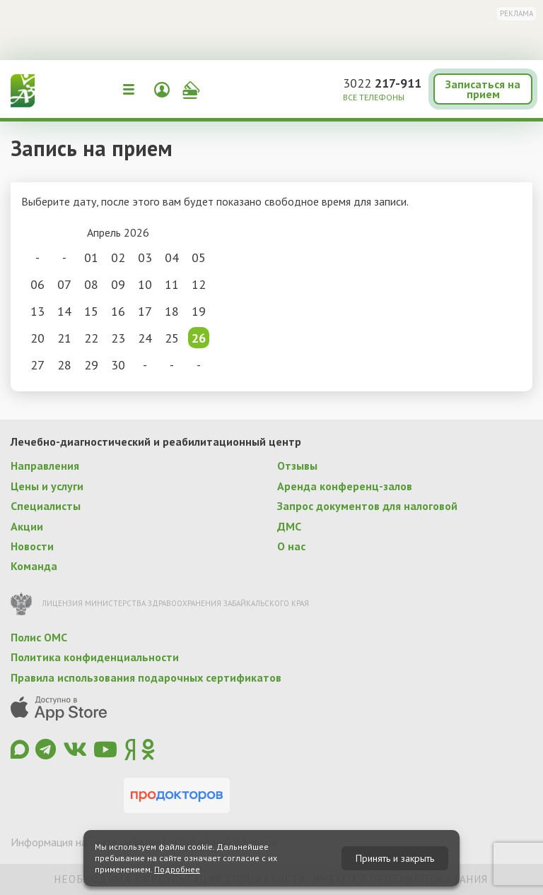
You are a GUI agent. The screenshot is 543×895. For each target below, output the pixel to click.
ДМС (289, 526)
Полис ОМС (39, 637)
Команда (34, 566)
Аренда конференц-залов (344, 486)
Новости (32, 546)
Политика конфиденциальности (95, 657)
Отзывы (297, 465)
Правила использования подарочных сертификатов (146, 677)
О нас (291, 546)
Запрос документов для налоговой (367, 506)
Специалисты (46, 506)
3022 (382, 83)
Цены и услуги (47, 486)
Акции (27, 526)
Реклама (516, 13)
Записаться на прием (482, 89)
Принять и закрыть (395, 858)
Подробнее (177, 869)
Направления (45, 465)
